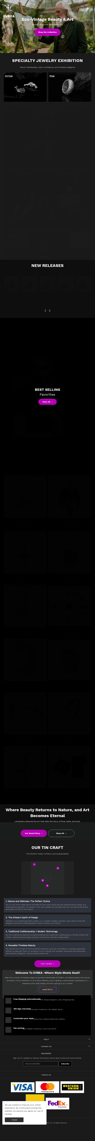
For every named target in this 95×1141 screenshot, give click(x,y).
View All (47, 402)
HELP (46, 1039)
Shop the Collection (47, 32)
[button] (45, 311)
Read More (47, 989)
